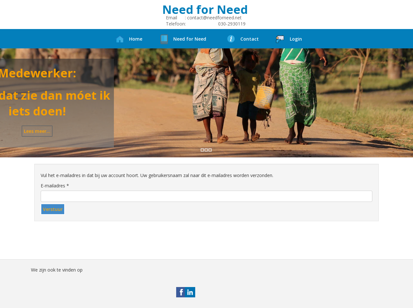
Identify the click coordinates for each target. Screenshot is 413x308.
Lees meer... (37, 131)
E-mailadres (55, 186)
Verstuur (53, 209)
